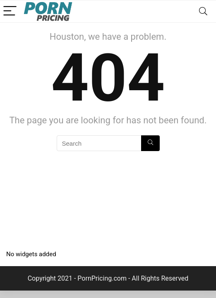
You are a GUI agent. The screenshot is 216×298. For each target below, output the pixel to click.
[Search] (203, 11)
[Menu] (10, 11)
